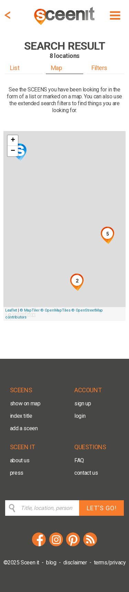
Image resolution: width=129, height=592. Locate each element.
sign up (82, 403)
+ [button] (13, 140)
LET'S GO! (102, 508)
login (79, 416)
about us (20, 460)
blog (51, 562)
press (16, 473)
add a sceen (24, 428)
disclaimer (75, 562)
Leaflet (11, 310)
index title (21, 416)
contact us (86, 473)
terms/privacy (110, 562)
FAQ (79, 460)
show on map (25, 403)
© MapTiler (29, 310)
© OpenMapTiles (55, 310)
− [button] (13, 151)
